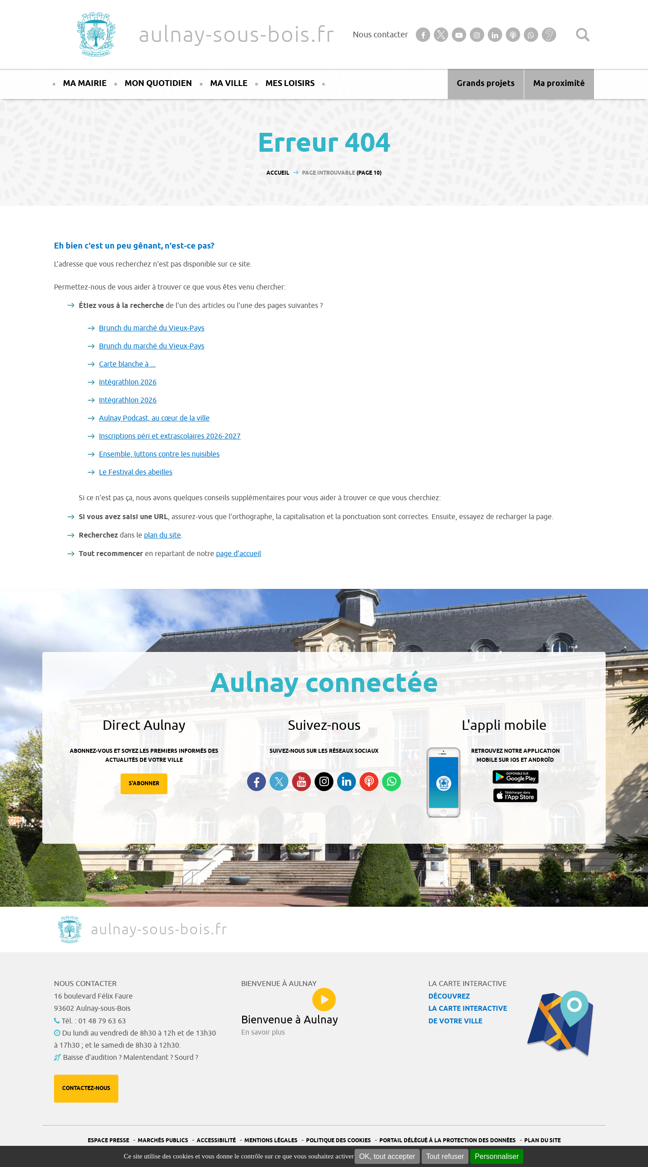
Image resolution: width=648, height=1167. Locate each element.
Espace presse (108, 1140)
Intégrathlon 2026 (128, 382)
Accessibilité (216, 1140)
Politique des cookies (338, 1140)
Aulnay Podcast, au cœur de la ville (154, 418)
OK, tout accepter (387, 1156)
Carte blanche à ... (127, 364)
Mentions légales (270, 1140)
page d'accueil (238, 553)
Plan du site (542, 1140)
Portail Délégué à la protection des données (447, 1140)
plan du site (162, 535)
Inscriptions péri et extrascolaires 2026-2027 (170, 436)
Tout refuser (445, 1156)
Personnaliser (497, 1156)
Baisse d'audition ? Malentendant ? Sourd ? (130, 1057)
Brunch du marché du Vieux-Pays (151, 328)
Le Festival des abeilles (135, 472)
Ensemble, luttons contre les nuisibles (159, 454)
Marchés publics (163, 1140)
